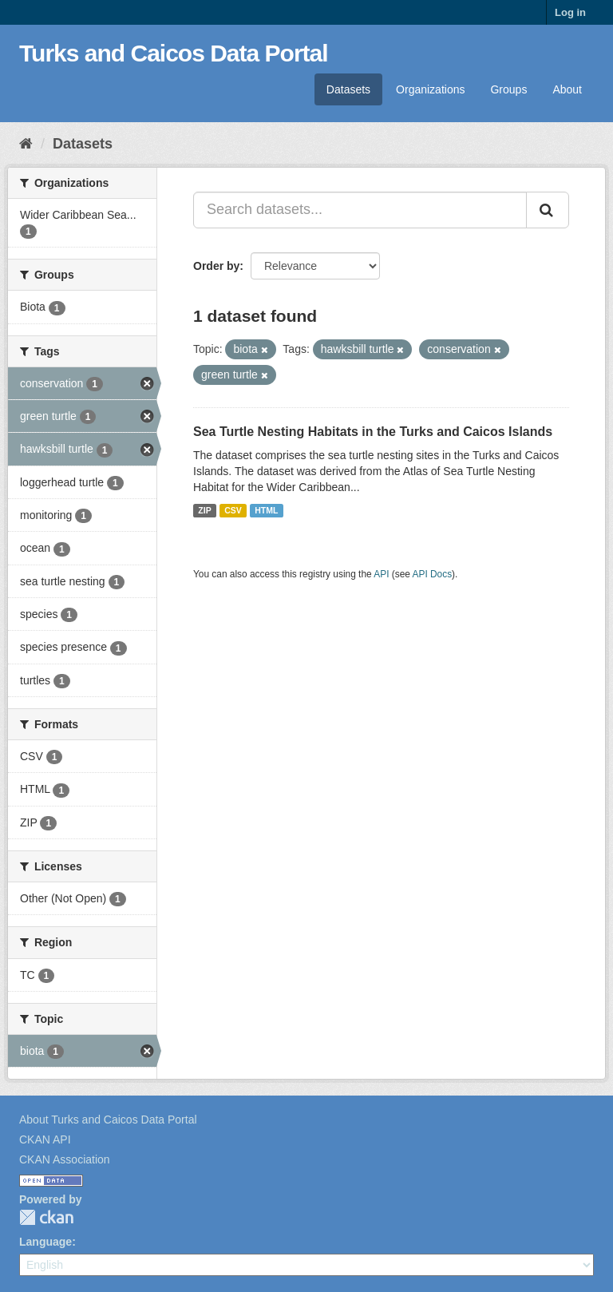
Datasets (348, 89)
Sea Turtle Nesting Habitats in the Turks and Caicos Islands (372, 431)
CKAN (46, 1217)
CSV (233, 510)
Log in (570, 12)
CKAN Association (64, 1159)
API (381, 574)
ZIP (204, 510)
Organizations (430, 89)
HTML (266, 510)
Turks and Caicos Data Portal (173, 53)
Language (45, 1241)
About (567, 89)
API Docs (433, 574)
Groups (508, 89)
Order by (216, 266)
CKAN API (45, 1139)
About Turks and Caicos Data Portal (108, 1119)
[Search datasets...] (360, 210)
